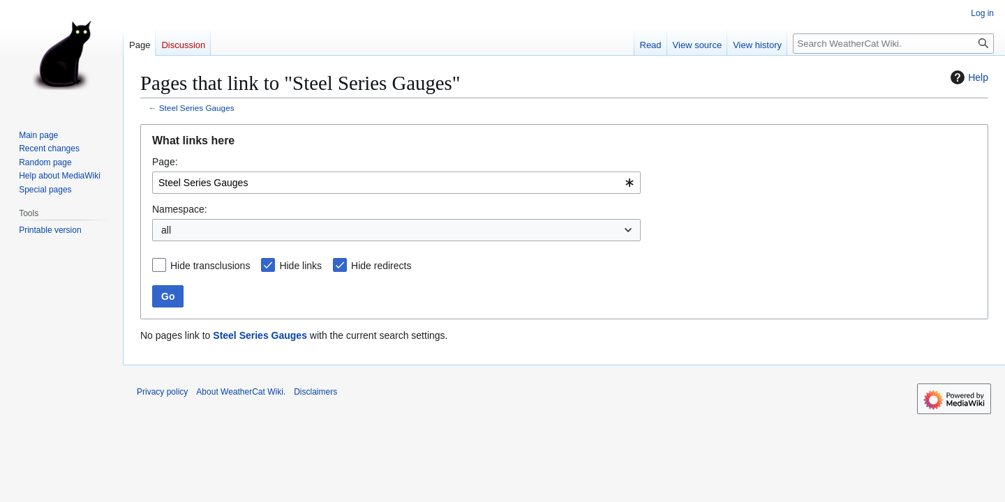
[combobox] (396, 183)
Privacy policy (162, 392)
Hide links (300, 265)
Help (967, 77)
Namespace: (179, 209)
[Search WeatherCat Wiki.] (893, 43)
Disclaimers (315, 392)
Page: (165, 161)
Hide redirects (381, 265)
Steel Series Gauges (196, 107)
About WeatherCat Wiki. (240, 392)
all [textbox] (166, 230)
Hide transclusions (210, 265)
